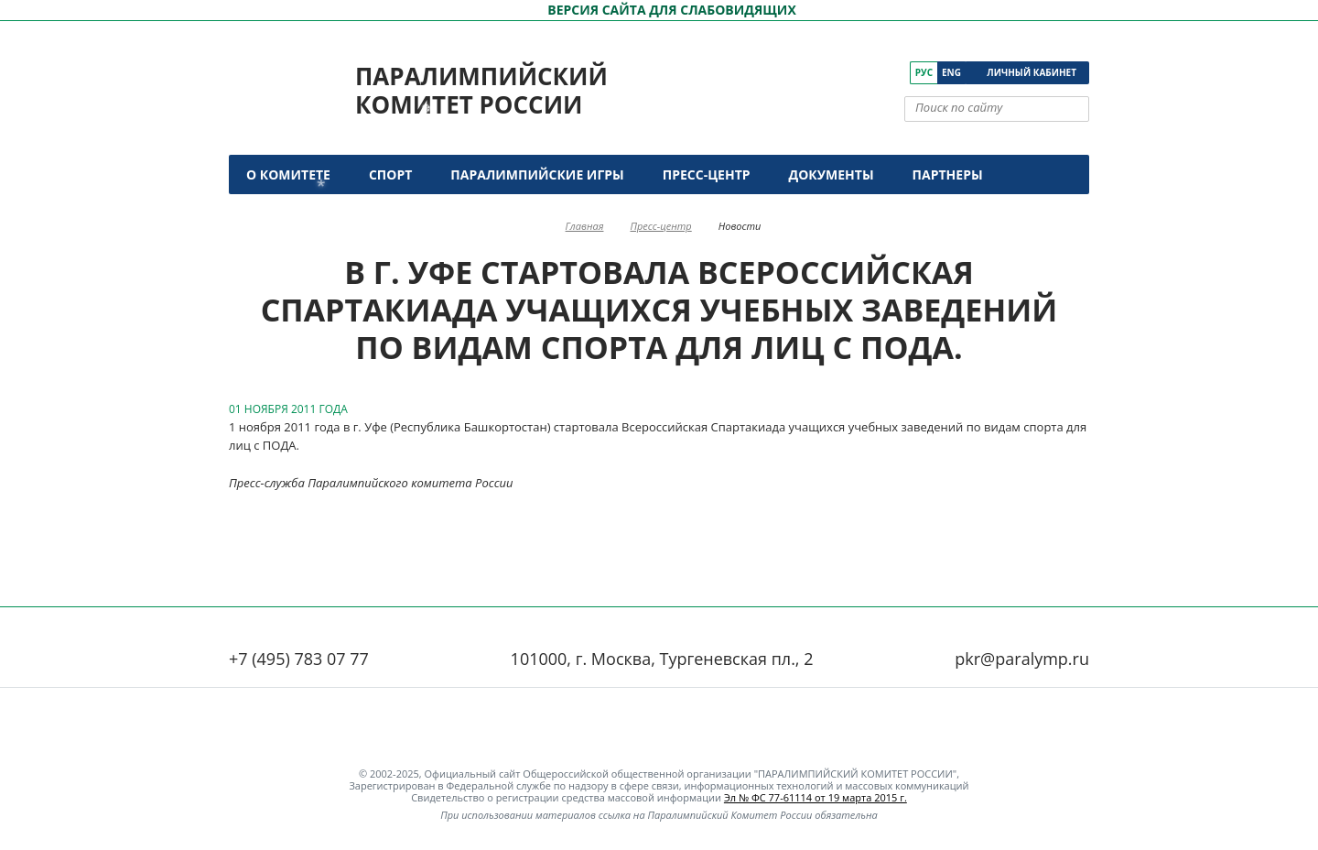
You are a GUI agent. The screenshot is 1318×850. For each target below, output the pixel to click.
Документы (831, 174)
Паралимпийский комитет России (481, 90)
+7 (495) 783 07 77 (299, 659)
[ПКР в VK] (819, 72)
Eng (951, 72)
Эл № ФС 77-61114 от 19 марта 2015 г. (815, 797)
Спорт (390, 174)
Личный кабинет (1031, 72)
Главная (585, 226)
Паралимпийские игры (536, 174)
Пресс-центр (707, 174)
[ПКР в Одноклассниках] (870, 72)
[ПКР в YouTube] (845, 72)
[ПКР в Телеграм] (896, 72)
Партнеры (948, 174)
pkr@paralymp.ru (1022, 659)
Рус (924, 72)
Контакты (286, 214)
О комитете (288, 174)
